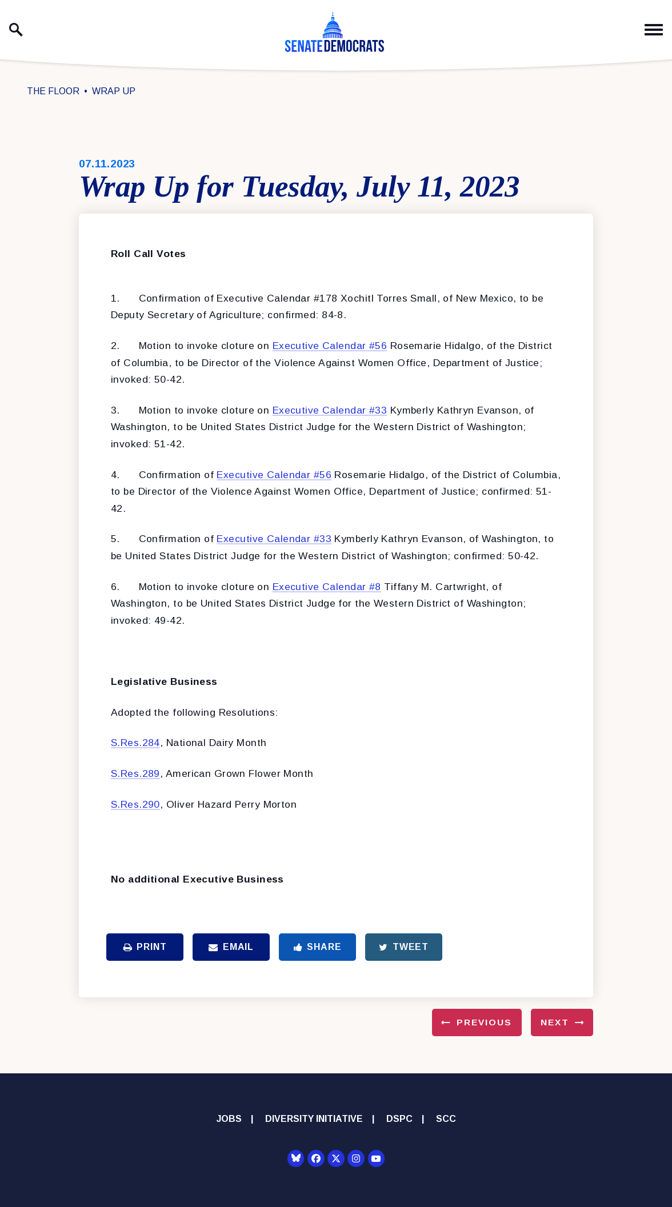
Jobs (229, 1119)
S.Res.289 (135, 773)
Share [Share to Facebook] (318, 947)
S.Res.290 (135, 804)
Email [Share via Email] (231, 947)
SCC (446, 1119)
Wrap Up (113, 91)
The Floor (53, 91)
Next (555, 1022)
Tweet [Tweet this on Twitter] (404, 947)
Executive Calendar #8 (327, 586)
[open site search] (16, 30)
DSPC (399, 1119)
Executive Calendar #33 (330, 410)
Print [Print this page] (145, 947)
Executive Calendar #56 (330, 345)
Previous (484, 1022)
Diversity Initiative (314, 1119)
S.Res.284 (135, 742)
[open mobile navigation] (654, 30)
